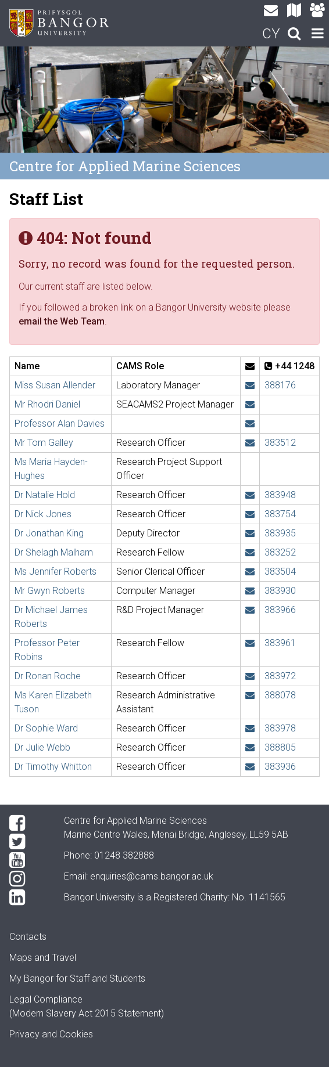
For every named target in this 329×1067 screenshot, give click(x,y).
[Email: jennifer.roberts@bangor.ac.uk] (250, 571)
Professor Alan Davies (60, 423)
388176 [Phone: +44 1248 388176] (280, 385)
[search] (294, 34)
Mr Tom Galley (44, 442)
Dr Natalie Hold (45, 494)
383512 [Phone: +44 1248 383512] (280, 442)
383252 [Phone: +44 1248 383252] (280, 552)
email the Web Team (62, 321)
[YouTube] (27, 860)
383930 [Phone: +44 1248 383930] (280, 590)
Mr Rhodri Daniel (47, 404)
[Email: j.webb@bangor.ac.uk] (250, 747)
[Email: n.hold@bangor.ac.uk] (250, 494)
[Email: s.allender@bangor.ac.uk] (250, 385)
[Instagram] (27, 879)
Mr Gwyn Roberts (50, 590)
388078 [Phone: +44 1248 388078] (280, 695)
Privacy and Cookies (51, 1034)
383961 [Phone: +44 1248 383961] (280, 642)
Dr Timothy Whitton (53, 766)
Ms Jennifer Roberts (55, 571)
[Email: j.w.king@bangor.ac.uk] (250, 533)
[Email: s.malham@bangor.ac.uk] (250, 552)
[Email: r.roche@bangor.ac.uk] (250, 676)
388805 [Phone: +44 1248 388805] (280, 747)
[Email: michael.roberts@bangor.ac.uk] (250, 609)
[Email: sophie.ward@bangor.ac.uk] (250, 728)
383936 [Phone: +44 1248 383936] (280, 766)
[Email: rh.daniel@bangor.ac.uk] (250, 404)
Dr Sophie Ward (46, 728)
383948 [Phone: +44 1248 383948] (280, 494)
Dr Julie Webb (42, 747)
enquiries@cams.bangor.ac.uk (151, 876)
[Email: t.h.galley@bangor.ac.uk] (250, 442)
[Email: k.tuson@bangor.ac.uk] (250, 695)
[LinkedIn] (27, 897)
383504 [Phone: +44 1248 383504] (280, 571)
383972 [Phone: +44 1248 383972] (280, 676)
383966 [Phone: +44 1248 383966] (280, 609)
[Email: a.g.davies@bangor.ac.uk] (250, 423)
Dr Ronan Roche (48, 676)
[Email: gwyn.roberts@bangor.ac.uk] (250, 590)
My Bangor (31, 978)
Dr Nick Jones (43, 514)
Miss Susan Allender (55, 385)
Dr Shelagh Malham (54, 552)
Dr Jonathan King (49, 533)
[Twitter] (27, 841)
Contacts (28, 936)
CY (271, 34)
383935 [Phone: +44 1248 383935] (280, 533)
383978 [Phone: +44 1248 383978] (280, 728)
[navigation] (317, 34)
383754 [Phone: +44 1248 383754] (280, 514)
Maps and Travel (42, 957)
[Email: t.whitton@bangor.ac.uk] (250, 766)
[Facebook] (27, 823)
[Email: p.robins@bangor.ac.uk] (250, 642)
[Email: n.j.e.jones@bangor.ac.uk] (250, 514)
